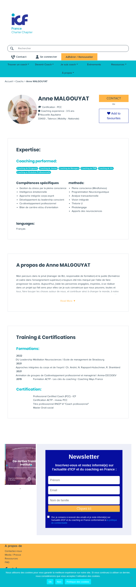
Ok (50, 581)
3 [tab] (20, 484)
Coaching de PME (89, 168)
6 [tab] (20, 488)
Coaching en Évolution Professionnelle (33, 172)
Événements (94, 64)
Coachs (19, 81)
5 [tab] (31, 484)
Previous (6, 465)
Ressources (117, 64)
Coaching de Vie (106, 168)
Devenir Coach (43, 64)
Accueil (9, 81)
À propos (67, 73)
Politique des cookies (78, 581)
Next (31, 465)
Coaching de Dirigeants (27, 168)
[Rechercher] (72, 48)
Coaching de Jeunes (48, 168)
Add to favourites (113, 115)
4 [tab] (25, 484)
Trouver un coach (17, 64)
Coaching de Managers (69, 168)
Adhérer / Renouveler (79, 57)
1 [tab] (9, 484)
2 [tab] (15, 484)
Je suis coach (68, 64)
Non (59, 581)
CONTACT (114, 98)
